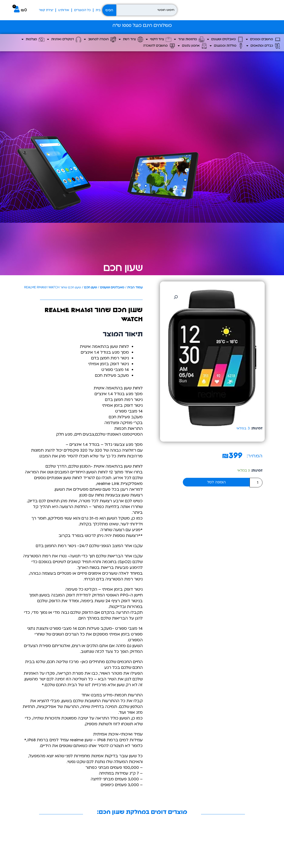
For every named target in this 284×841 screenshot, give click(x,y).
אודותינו (63, 10)
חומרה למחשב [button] (100, 39)
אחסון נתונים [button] (192, 46)
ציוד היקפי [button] (158, 39)
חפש (109, 10)
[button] (176, 297)
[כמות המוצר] (256, 482)
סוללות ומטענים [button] (227, 46)
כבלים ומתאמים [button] (263, 46)
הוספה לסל (216, 482)
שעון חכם (123, 268)
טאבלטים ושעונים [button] (225, 39)
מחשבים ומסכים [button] (263, 39)
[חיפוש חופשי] (146, 10)
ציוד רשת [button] (131, 39)
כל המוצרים (82, 10)
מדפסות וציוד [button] (189, 39)
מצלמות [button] (33, 39)
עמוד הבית (135, 287)
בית (98, 10)
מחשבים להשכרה (159, 46)
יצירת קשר (46, 10)
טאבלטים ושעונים (112, 287)
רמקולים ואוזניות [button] (64, 39)
